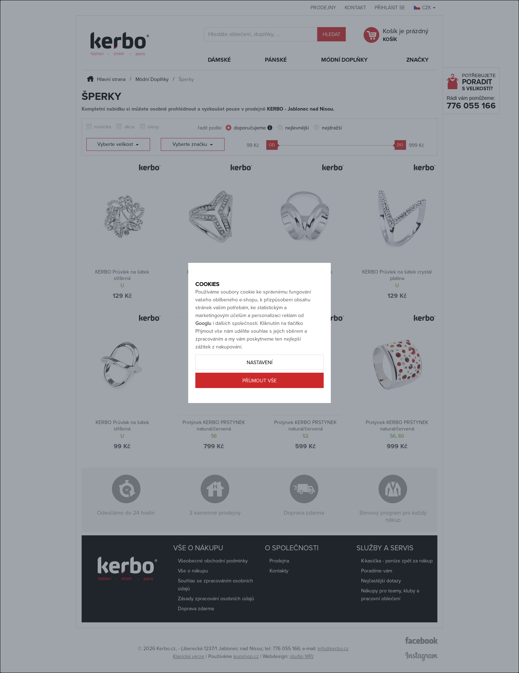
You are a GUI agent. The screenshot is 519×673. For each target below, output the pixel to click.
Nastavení (259, 387)
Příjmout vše (259, 406)
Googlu (203, 348)
